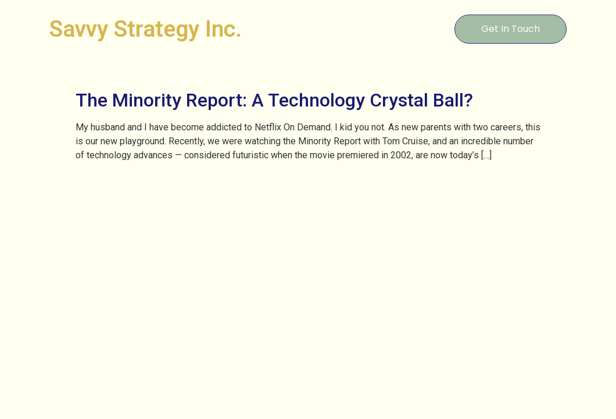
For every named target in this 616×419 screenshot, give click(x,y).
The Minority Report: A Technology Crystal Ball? (274, 100)
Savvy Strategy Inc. (145, 29)
